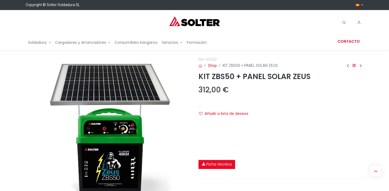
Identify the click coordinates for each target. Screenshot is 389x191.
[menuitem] (39, 42)
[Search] (344, 23)
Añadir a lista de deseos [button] (223, 113)
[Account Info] (359, 23)
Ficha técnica (217, 164)
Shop (212, 65)
